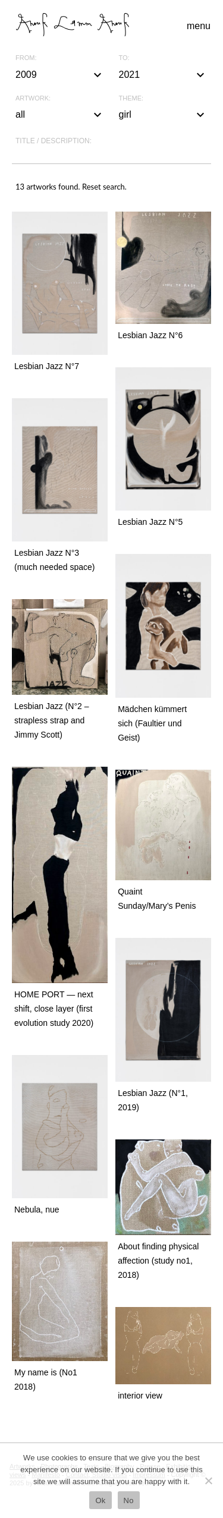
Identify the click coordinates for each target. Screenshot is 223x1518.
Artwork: (33, 98)
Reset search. (104, 186)
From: (25, 57)
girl (163, 115)
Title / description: (53, 140)
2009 (60, 75)
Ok (100, 1500)
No (129, 1500)
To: (124, 57)
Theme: (131, 98)
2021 (163, 75)
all (60, 115)
